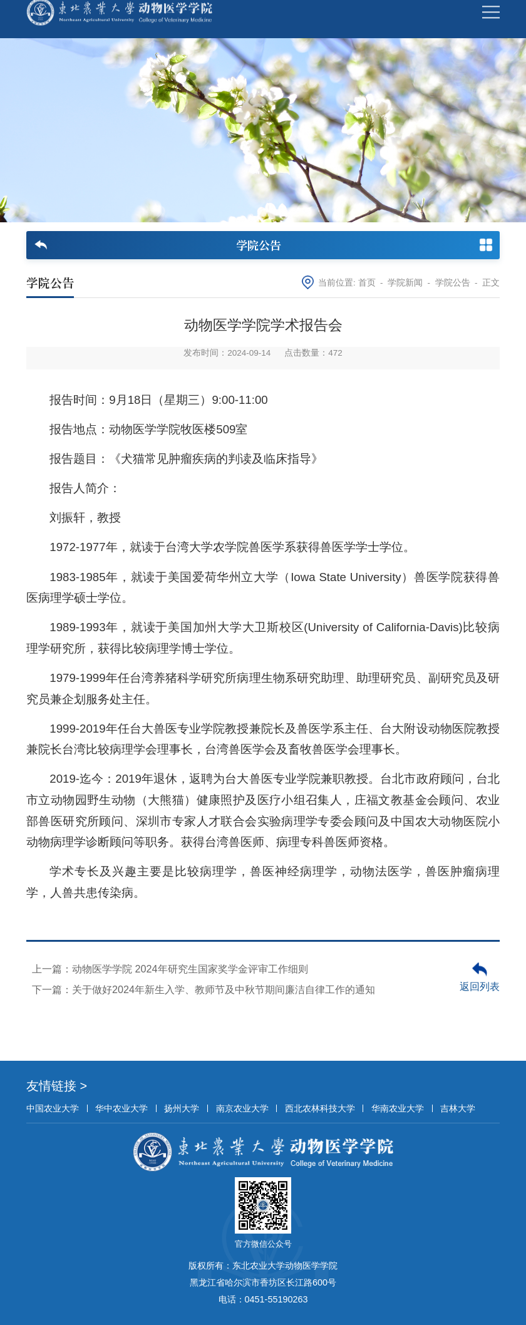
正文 (491, 282)
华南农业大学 (397, 1108)
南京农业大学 (242, 1108)
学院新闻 (405, 282)
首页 (367, 282)
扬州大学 (181, 1108)
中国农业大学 (52, 1108)
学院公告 (452, 282)
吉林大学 (457, 1108)
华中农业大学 (121, 1108)
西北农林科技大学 (320, 1108)
